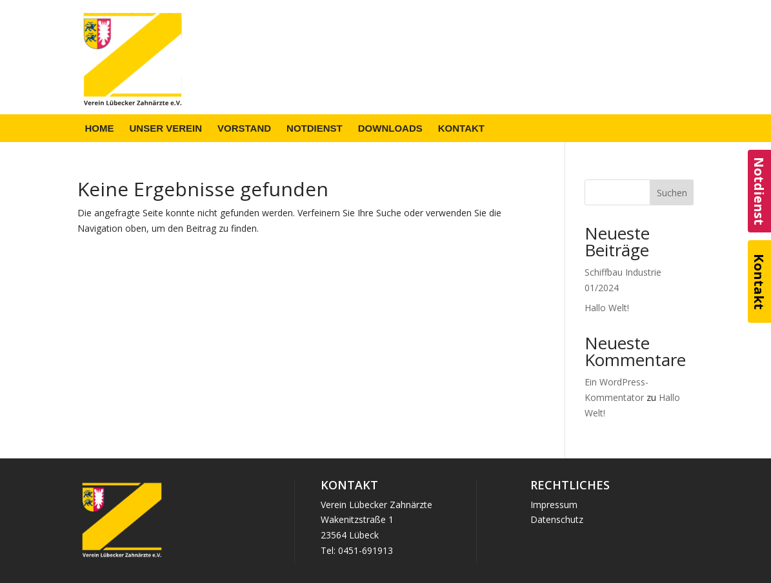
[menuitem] (99, 128)
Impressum (553, 504)
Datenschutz (556, 519)
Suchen (672, 193)
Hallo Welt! (607, 308)
